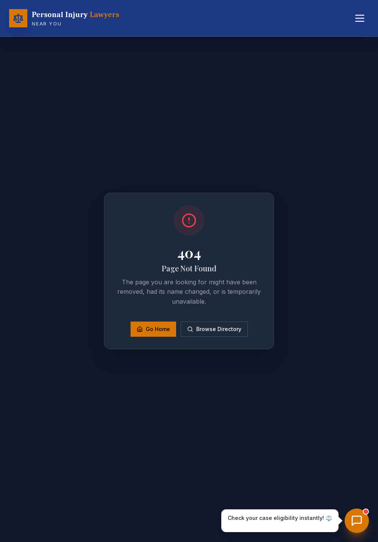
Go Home (153, 329)
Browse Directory (214, 329)
